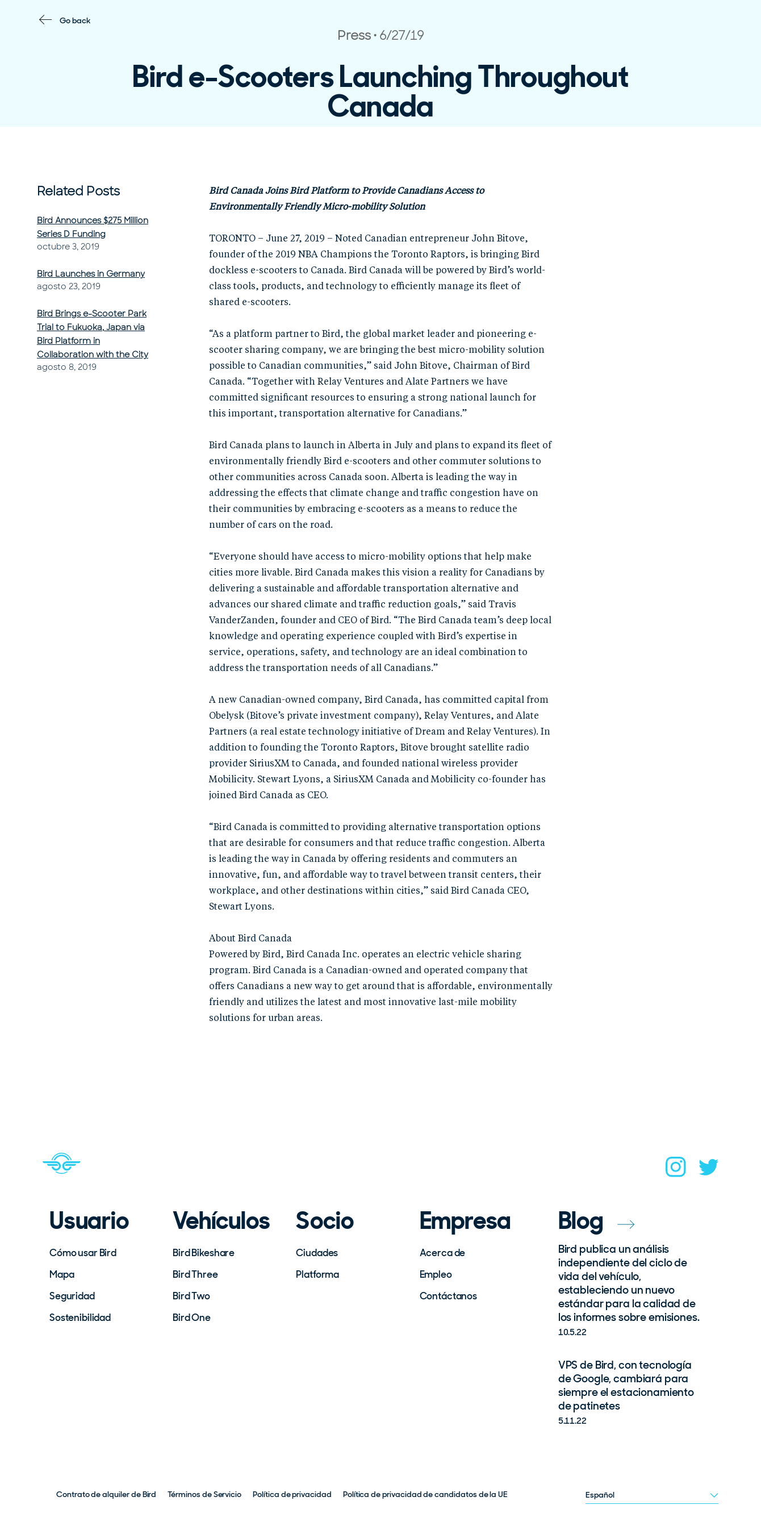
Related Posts (78, 191)
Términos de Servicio (204, 1494)
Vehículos (221, 1221)
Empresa (466, 1221)
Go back (75, 20)
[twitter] (709, 1170)
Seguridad (72, 1296)
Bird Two (191, 1296)
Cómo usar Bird (82, 1252)
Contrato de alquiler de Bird (106, 1494)
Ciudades (317, 1252)
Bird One (192, 1317)
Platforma (317, 1274)
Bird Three (195, 1274)
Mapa (61, 1274)
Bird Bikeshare (204, 1252)
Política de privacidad (292, 1494)
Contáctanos (448, 1296)
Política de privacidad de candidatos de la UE (425, 1494)
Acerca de (443, 1252)
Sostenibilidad (80, 1317)
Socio (324, 1221)
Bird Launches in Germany (91, 274)
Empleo (436, 1274)
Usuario (89, 1221)
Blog (596, 1220)
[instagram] (676, 1170)
